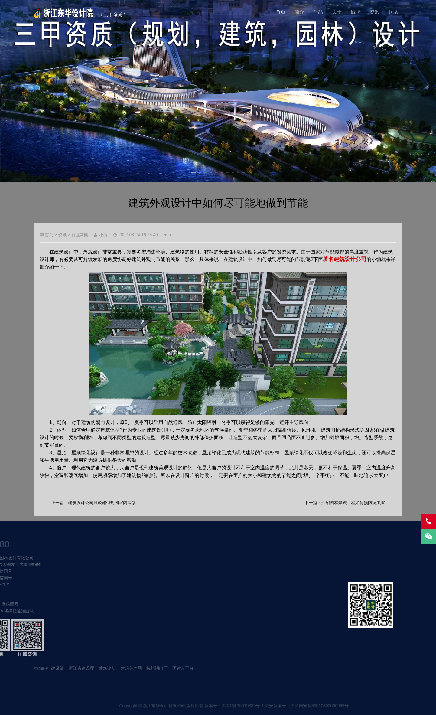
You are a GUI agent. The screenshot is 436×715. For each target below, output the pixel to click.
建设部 (57, 668)
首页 (280, 12)
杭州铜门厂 (157, 668)
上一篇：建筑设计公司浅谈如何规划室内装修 (93, 502)
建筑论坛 (107, 668)
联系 (393, 12)
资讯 (374, 12)
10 (243, 172)
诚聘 (355, 12)
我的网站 (82, 13)
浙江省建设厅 (82, 668)
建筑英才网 (131, 668)
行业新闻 (79, 234)
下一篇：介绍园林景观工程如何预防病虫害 (344, 502)
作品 (318, 12)
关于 (337, 12)
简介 (299, 12)
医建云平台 (183, 668)
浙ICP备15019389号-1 (339, 705)
